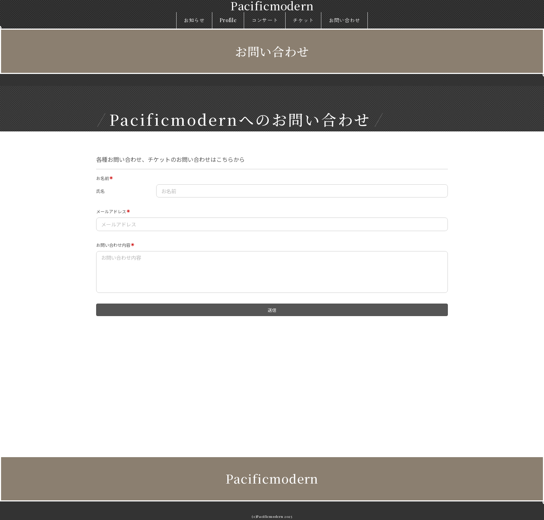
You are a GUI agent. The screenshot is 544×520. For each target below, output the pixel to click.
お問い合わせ (344, 20)
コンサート (265, 20)
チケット (303, 20)
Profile (228, 20)
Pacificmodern (272, 478)
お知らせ (194, 20)
